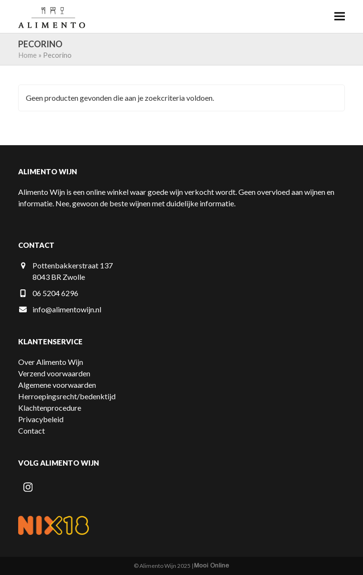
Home (27, 55)
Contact (31, 430)
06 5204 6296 (55, 293)
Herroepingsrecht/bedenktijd (67, 396)
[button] (339, 16)
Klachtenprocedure (49, 407)
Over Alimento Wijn (50, 361)
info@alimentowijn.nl (66, 309)
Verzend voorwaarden (54, 373)
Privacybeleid (41, 419)
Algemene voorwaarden (57, 384)
